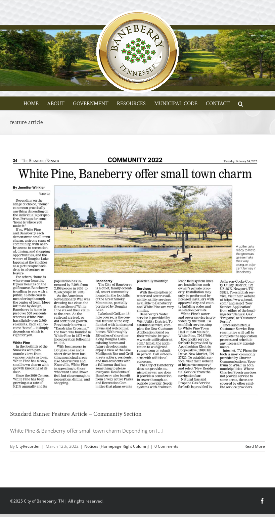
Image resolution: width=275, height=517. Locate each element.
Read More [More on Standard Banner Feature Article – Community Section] (254, 446)
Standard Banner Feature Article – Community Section (76, 414)
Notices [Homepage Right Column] (116, 446)
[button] (240, 103)
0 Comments (166, 446)
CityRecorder (28, 446)
